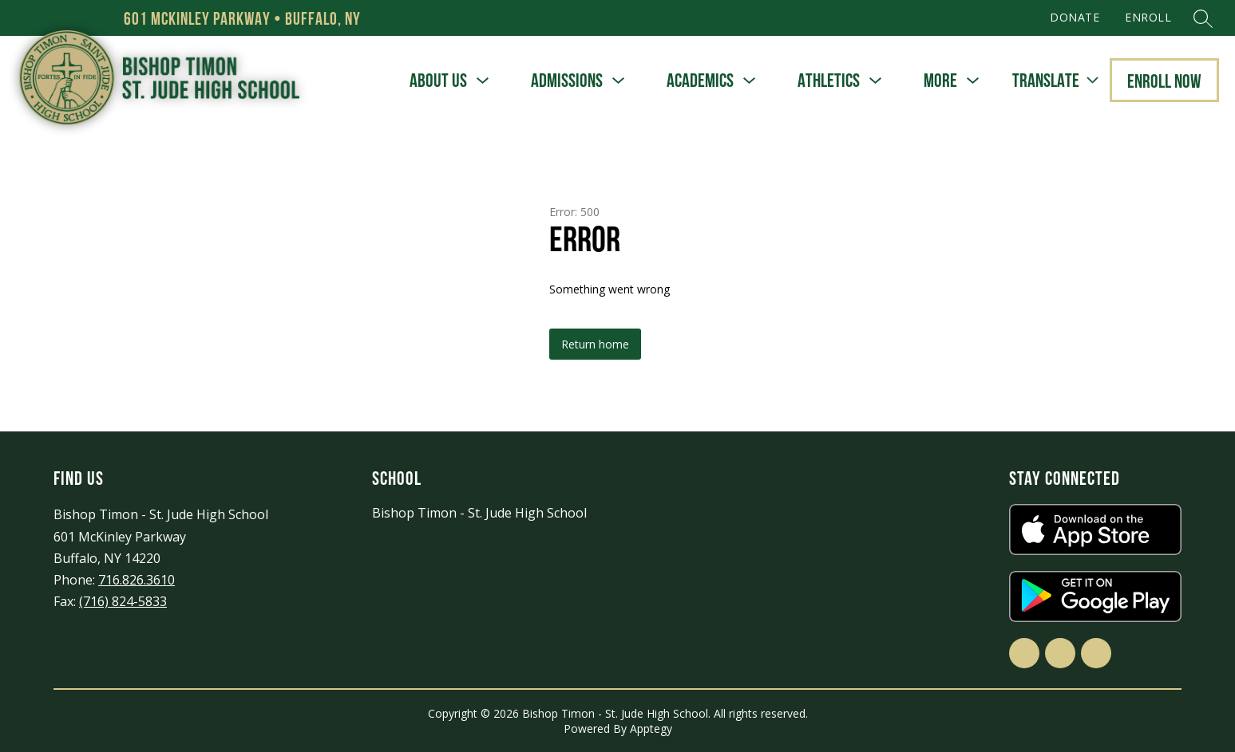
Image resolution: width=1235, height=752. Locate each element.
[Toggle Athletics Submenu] (875, 81)
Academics (700, 80)
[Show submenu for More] (940, 80)
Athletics (829, 80)
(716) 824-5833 (123, 601)
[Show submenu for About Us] (438, 80)
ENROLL (1148, 17)
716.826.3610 (136, 580)
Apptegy (651, 728)
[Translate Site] (1055, 80)
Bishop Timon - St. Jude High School (479, 513)
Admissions (567, 80)
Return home (595, 344)
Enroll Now (1164, 81)
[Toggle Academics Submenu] (749, 81)
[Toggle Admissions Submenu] (618, 81)
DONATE (1074, 17)
